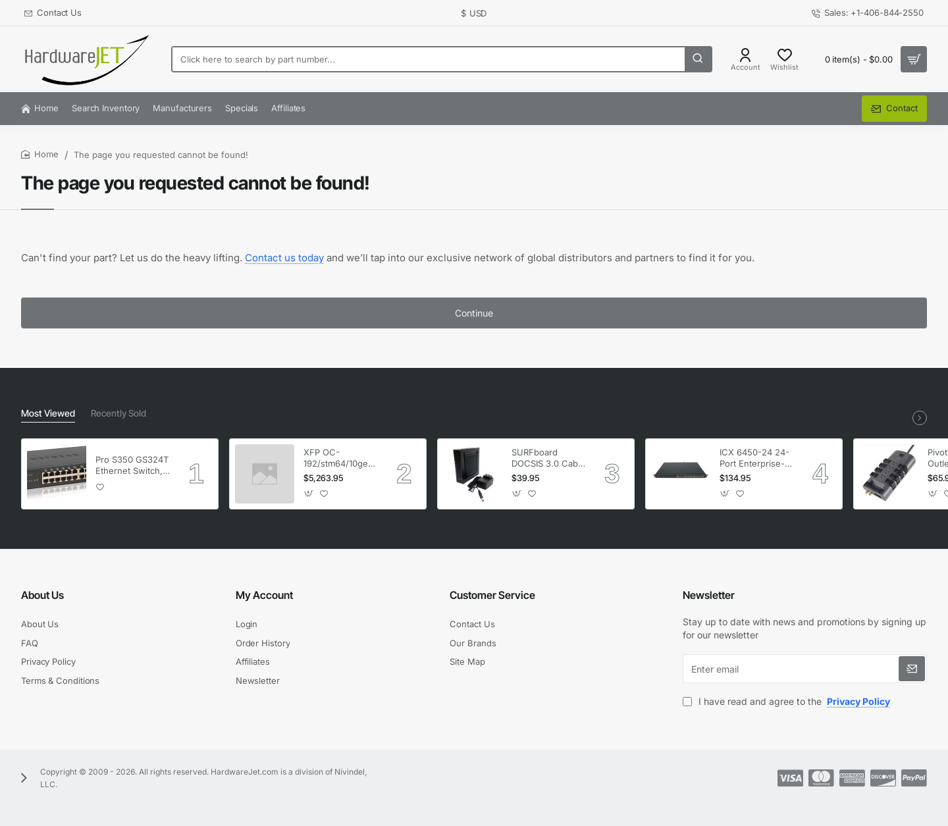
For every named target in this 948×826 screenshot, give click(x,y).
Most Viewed (48, 413)
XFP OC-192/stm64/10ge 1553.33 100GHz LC (336, 458)
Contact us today (284, 257)
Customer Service (492, 595)
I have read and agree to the (788, 701)
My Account (264, 595)
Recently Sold (118, 413)
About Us (42, 595)
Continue (474, 313)
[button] (100, 486)
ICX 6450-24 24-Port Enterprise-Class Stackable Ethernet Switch (754, 458)
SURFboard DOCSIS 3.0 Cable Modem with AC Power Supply (548, 458)
